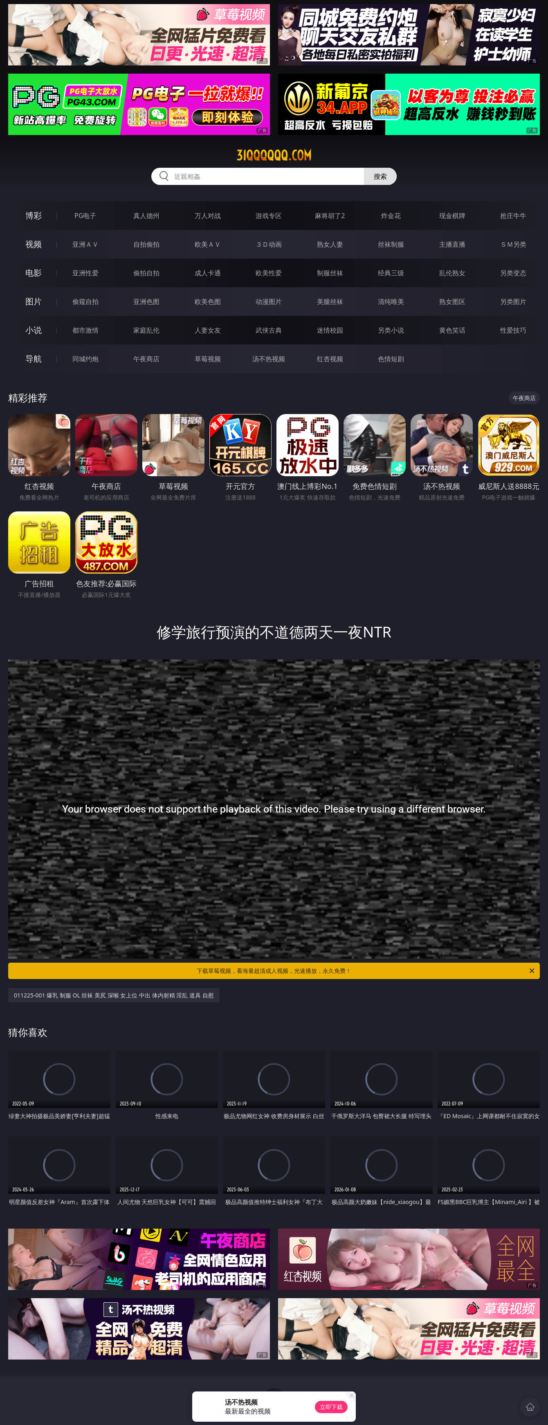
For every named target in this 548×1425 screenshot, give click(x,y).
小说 (33, 329)
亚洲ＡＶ (85, 244)
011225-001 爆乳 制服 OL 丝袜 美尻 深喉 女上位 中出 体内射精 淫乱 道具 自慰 (114, 995)
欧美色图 (208, 301)
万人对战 (208, 215)
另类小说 (391, 330)
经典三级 (391, 272)
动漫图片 (269, 301)
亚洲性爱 (85, 272)
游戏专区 (269, 215)
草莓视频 (208, 358)
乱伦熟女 (452, 272)
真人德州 (146, 215)
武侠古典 (269, 330)
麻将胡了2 (330, 215)
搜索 (380, 176)
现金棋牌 (452, 215)
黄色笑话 (452, 330)
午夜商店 (146, 358)
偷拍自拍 (146, 272)
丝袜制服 (391, 244)
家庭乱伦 (146, 330)
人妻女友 (208, 330)
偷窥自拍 (85, 301)
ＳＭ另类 (513, 244)
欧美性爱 (269, 272)
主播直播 (452, 244)
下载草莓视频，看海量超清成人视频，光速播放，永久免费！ (366, 971)
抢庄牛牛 (513, 215)
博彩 (33, 215)
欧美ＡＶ (208, 244)
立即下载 (331, 1407)
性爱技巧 (513, 330)
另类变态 (513, 272)
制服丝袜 (330, 272)
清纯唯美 (391, 301)
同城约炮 (85, 358)
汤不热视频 (268, 358)
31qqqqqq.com (274, 155)
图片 (33, 301)
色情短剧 (391, 358)
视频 (33, 244)
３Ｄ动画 (269, 244)
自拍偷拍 (146, 244)
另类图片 (513, 301)
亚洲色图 (146, 301)
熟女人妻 (330, 244)
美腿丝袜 (330, 301)
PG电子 (85, 215)
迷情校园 (330, 330)
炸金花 (391, 215)
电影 (33, 272)
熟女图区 (452, 301)
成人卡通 (208, 272)
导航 (33, 358)
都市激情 (85, 330)
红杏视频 (330, 358)
